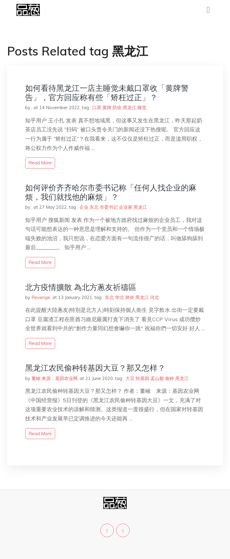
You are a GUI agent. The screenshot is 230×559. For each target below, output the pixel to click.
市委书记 (109, 207)
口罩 (96, 107)
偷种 (169, 378)
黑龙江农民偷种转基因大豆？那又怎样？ (95, 368)
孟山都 (157, 378)
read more (40, 163)
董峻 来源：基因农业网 (54, 378)
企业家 (125, 207)
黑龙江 (129, 107)
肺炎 (129, 297)
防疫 (117, 107)
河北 (154, 297)
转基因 (142, 378)
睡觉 (141, 107)
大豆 (129, 378)
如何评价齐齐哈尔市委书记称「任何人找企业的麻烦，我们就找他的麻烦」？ (110, 192)
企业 (83, 207)
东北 (94, 207)
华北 (119, 297)
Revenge (40, 297)
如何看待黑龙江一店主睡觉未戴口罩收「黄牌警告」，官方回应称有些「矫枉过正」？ (107, 92)
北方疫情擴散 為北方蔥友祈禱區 (80, 287)
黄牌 (106, 107)
